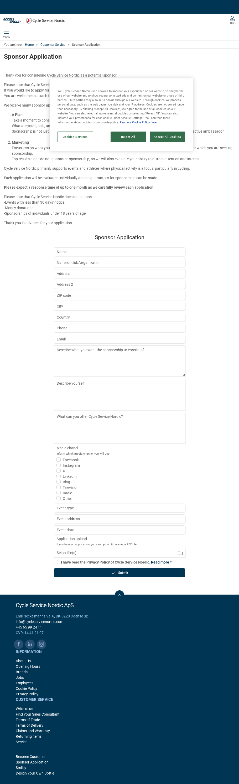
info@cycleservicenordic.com (39, 622)
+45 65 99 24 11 (29, 627)
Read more (160, 562)
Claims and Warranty (33, 731)
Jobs (20, 677)
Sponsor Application (32, 762)
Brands (22, 672)
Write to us (24, 709)
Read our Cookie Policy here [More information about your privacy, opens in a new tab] (138, 122)
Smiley (21, 768)
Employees (24, 683)
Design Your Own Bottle (35, 773)
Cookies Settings (75, 137)
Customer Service (52, 45)
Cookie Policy (26, 688)
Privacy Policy (27, 694)
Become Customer (31, 757)
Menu (6, 34)
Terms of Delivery (29, 725)
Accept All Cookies (167, 137)
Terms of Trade (28, 720)
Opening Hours (28, 666)
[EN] (33, 20)
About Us (23, 661)
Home (29, 45)
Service (21, 742)
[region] (121, 114)
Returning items (28, 736)
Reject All (128, 137)
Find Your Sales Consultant (38, 714)
